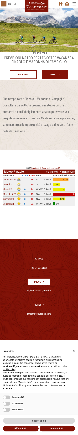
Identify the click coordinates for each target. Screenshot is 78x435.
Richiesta (23, 74)
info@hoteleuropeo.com (39, 313)
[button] (73, 350)
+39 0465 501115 (39, 267)
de (15, 3)
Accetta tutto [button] (57, 428)
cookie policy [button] (9, 369)
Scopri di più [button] (39, 420)
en (9, 3)
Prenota (55, 74)
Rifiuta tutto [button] (20, 428)
